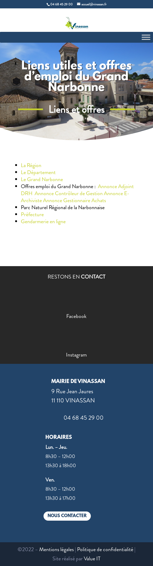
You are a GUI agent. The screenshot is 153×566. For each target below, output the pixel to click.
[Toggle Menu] (146, 37)
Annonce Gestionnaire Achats (74, 200)
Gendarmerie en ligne (43, 221)
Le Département (38, 172)
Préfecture (32, 214)
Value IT (92, 558)
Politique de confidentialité (105, 549)
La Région (31, 165)
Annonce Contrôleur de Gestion (69, 193)
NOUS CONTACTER (67, 515)
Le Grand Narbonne (43, 179)
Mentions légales (56, 549)
